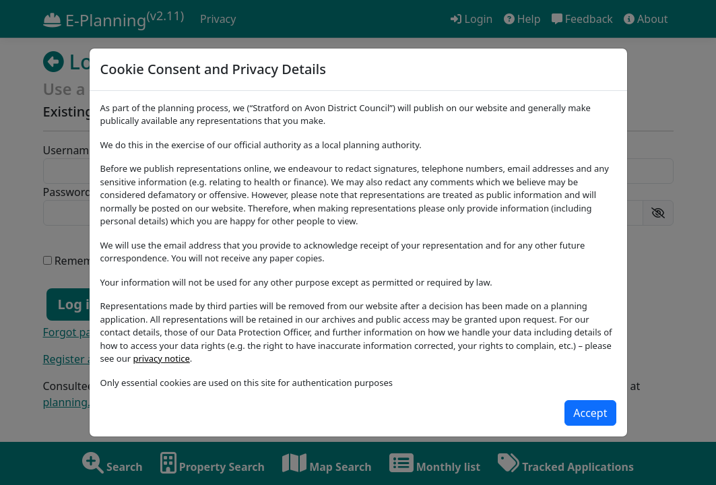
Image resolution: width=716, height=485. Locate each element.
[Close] (590, 413)
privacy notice (161, 358)
